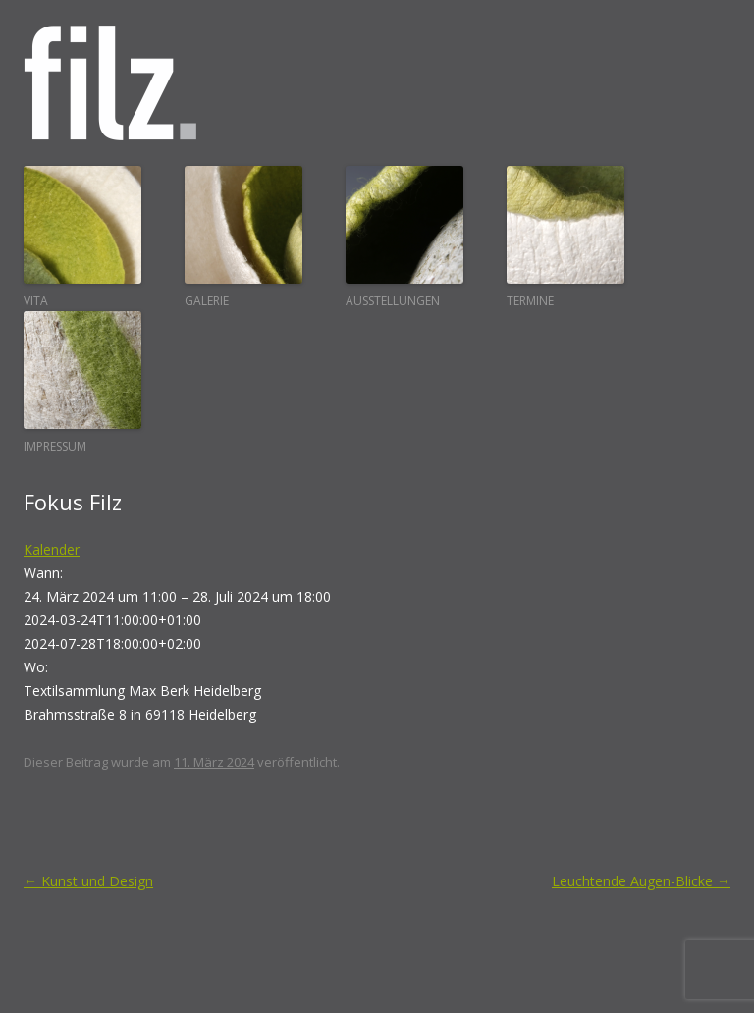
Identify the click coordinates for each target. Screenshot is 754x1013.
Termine (565, 237)
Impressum (82, 382)
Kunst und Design (88, 881)
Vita (82, 237)
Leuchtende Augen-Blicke (641, 881)
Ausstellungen (404, 237)
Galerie (243, 237)
